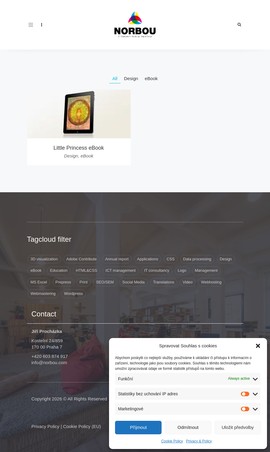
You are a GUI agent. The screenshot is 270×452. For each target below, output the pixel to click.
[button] (258, 346)
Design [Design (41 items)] (226, 259)
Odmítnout (188, 427)
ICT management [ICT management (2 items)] (121, 270)
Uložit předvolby (238, 427)
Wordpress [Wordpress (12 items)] (73, 293)
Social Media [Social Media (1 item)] (133, 282)
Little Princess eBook (78, 148)
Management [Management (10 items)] (206, 270)
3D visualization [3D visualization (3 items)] (44, 259)
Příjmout (138, 427)
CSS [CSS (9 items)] (171, 259)
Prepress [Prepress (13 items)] (63, 282)
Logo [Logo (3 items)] (182, 270)
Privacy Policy (45, 426)
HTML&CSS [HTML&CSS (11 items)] (86, 270)
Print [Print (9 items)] (84, 282)
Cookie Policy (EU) (82, 426)
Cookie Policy (172, 441)
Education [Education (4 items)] (59, 270)
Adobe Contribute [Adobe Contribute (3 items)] (81, 259)
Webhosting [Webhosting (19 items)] (211, 282)
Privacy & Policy (199, 441)
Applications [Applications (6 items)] (147, 259)
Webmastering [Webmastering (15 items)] (43, 293)
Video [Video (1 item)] (188, 282)
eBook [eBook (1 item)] (36, 270)
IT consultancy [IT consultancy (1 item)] (156, 270)
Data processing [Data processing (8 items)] (197, 259)
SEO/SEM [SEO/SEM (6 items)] (105, 282)
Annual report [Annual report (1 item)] (117, 259)
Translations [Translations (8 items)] (163, 282)
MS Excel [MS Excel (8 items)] (39, 282)
